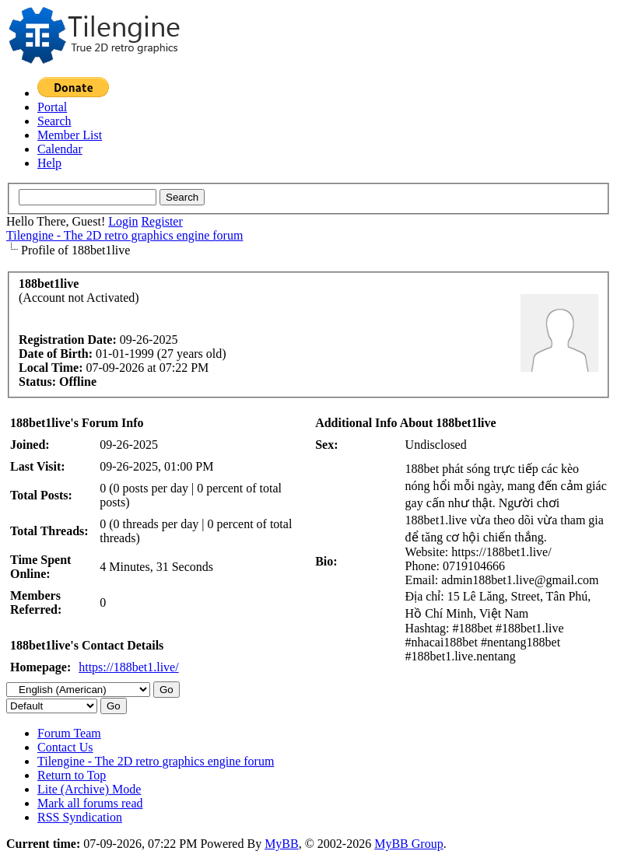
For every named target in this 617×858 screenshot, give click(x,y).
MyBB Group (408, 843)
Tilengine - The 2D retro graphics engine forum (124, 235)
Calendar (59, 149)
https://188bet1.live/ (128, 667)
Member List (69, 135)
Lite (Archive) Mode (89, 789)
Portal (52, 107)
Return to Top (71, 775)
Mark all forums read (90, 803)
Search (54, 121)
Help (49, 163)
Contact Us (65, 747)
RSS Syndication (79, 817)
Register (161, 221)
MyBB (282, 843)
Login (123, 221)
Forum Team (69, 733)
